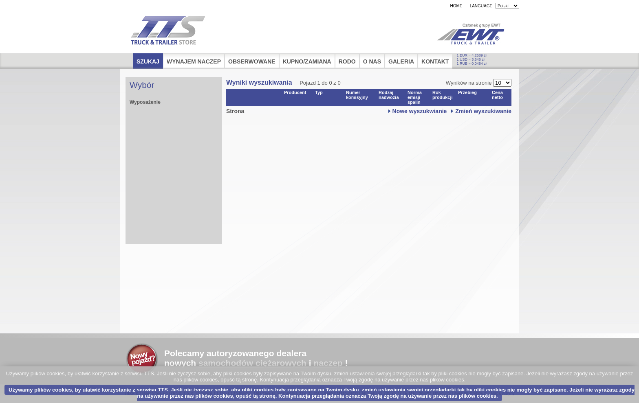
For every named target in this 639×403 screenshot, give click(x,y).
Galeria (401, 61)
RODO (347, 61)
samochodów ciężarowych (252, 363)
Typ (319, 92)
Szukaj (148, 61)
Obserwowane (251, 61)
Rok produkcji (442, 95)
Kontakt (435, 61)
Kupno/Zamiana (307, 61)
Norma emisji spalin (415, 97)
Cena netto (497, 95)
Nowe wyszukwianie (419, 111)
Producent (295, 92)
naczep (327, 363)
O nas (372, 61)
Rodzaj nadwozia (389, 95)
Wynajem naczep (194, 61)
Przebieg (467, 92)
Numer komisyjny (357, 95)
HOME (456, 6)
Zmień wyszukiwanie (483, 111)
